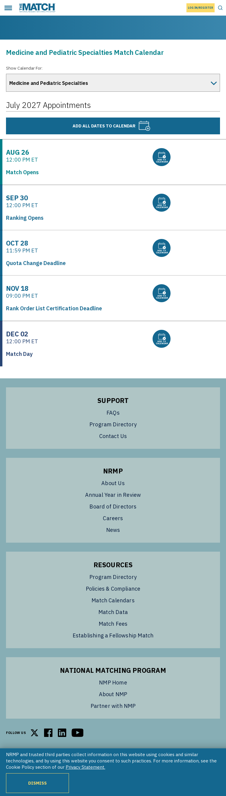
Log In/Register (200, 7)
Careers (113, 518)
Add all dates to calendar (112, 126)
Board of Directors (112, 506)
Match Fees (113, 623)
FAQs (113, 412)
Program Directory (113, 424)
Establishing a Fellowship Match (113, 635)
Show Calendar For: (24, 68)
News (113, 529)
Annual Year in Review (113, 494)
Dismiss (37, 783)
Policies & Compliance (113, 588)
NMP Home (113, 682)
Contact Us (113, 436)
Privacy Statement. (85, 767)
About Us (112, 483)
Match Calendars (113, 600)
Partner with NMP (113, 705)
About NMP (113, 694)
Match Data (113, 612)
